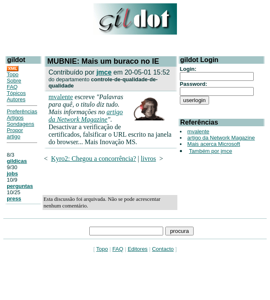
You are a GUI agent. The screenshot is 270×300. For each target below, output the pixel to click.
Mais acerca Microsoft (213, 144)
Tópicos (16, 93)
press (14, 198)
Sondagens (20, 124)
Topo (12, 74)
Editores (138, 249)
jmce (103, 72)
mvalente (60, 96)
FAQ (12, 87)
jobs (12, 173)
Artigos (15, 118)
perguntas (20, 186)
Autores (16, 99)
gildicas (17, 161)
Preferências (22, 111)
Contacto (163, 249)
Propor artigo (15, 133)
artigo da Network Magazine (85, 115)
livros (148, 158)
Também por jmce (210, 151)
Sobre (14, 81)
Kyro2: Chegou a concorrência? (93, 158)
